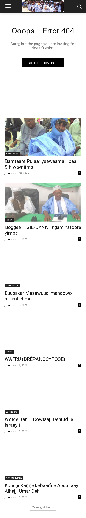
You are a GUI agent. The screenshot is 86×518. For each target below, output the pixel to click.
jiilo (7, 173)
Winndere (11, 411)
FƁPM (9, 219)
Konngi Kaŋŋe (14, 477)
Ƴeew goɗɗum (43, 507)
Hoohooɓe (12, 153)
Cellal (9, 351)
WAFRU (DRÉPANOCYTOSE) (35, 359)
